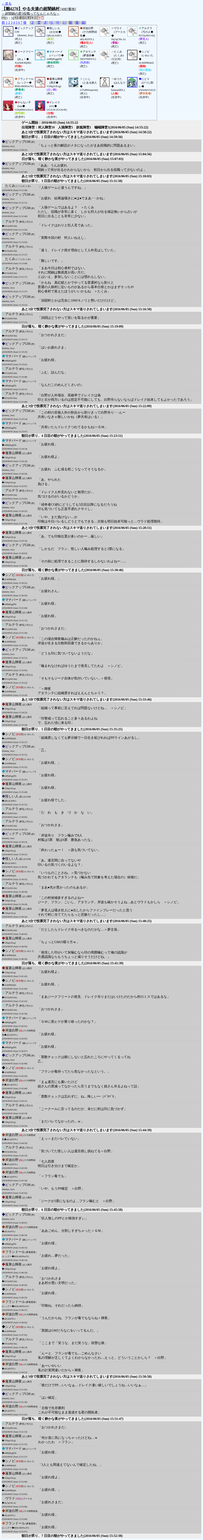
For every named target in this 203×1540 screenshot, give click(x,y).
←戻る (7, 3)
